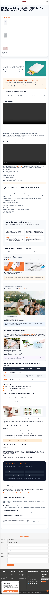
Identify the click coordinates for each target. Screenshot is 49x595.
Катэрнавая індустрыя (22, 575)
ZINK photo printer (11, 259)
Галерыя (12, 579)
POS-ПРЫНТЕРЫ (3, 575)
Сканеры (2, 580)
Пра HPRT (12, 575)
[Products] (2, 1)
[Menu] (47, 1)
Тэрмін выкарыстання (32, 593)
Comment (12, 576)
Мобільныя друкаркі (3, 578)
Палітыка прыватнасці (22, 593)
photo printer (15, 71)
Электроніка (2, 579)
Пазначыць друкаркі (3, 576)
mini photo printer (18, 65)
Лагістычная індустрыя (22, 578)
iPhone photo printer (22, 288)
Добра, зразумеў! (10, 591)
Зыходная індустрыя (22, 579)
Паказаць (12, 580)
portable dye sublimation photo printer (28, 334)
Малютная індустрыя (22, 576)
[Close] (18, 582)
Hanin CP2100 (19, 166)
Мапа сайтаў (39, 593)
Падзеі (12, 578)
